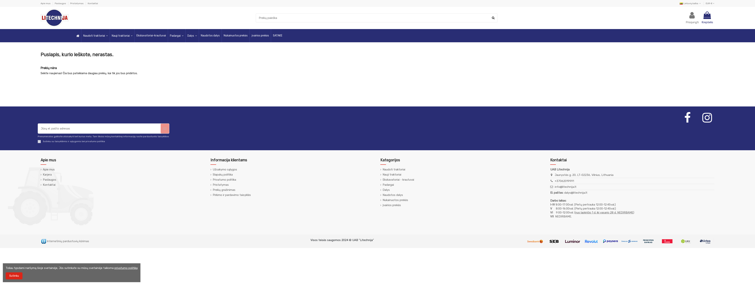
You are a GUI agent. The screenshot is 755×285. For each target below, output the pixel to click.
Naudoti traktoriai (394, 169)
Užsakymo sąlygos (225, 169)
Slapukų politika (223, 174)
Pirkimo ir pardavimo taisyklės (232, 195)
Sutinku (14, 275)
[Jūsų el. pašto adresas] (99, 129)
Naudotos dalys (393, 195)
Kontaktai (93, 3)
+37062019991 (564, 181)
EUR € (710, 3)
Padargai (388, 184)
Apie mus (46, 3)
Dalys (386, 190)
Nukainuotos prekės (395, 200)
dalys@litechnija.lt (575, 192)
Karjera (47, 174)
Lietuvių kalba (691, 3)
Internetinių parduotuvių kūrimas (65, 241)
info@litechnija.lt (565, 187)
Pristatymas (77, 3)
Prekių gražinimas (224, 190)
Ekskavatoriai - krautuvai (398, 179)
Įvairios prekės (392, 205)
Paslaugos (61, 3)
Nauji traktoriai (392, 174)
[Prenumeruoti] (165, 129)
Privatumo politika (224, 179)
